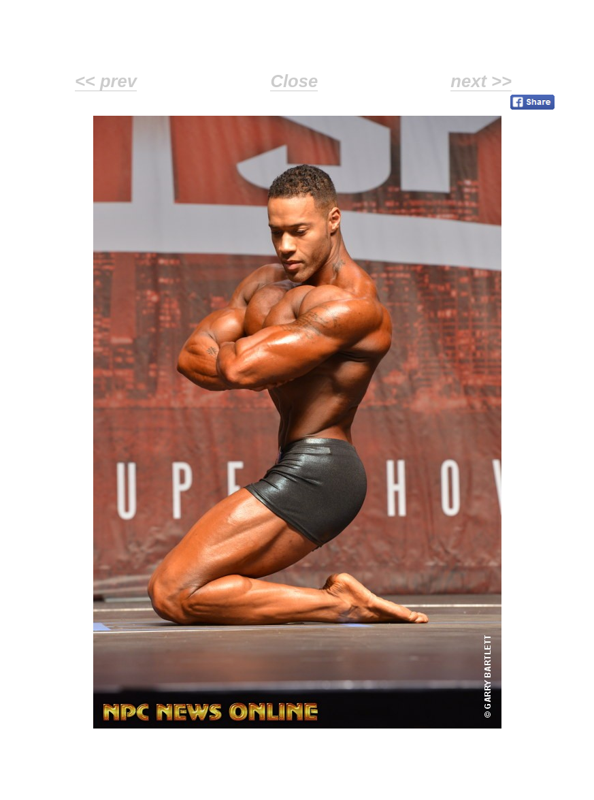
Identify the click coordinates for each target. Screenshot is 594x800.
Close (294, 81)
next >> (481, 81)
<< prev (106, 81)
